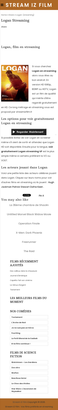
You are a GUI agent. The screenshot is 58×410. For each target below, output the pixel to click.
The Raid (29, 251)
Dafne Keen (36, 186)
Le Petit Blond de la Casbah (24, 338)
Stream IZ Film (29, 5)
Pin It (41, 195)
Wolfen (15, 373)
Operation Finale (29, 223)
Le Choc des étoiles (20, 383)
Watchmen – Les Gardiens (24, 362)
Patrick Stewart (20, 186)
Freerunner (29, 242)
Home (4, 15)
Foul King (15, 333)
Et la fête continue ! (20, 343)
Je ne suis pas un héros (22, 328)
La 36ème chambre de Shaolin (29, 205)
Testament (15, 289)
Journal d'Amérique (18, 275)
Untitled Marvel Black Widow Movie (29, 214)
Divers (11, 15)
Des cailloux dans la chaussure (23, 271)
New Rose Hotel (18, 378)
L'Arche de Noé (18, 322)
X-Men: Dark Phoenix (29, 232)
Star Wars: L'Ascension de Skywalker (23, 390)
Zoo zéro (15, 367)
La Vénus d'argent (18, 285)
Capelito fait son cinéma (21, 280)
